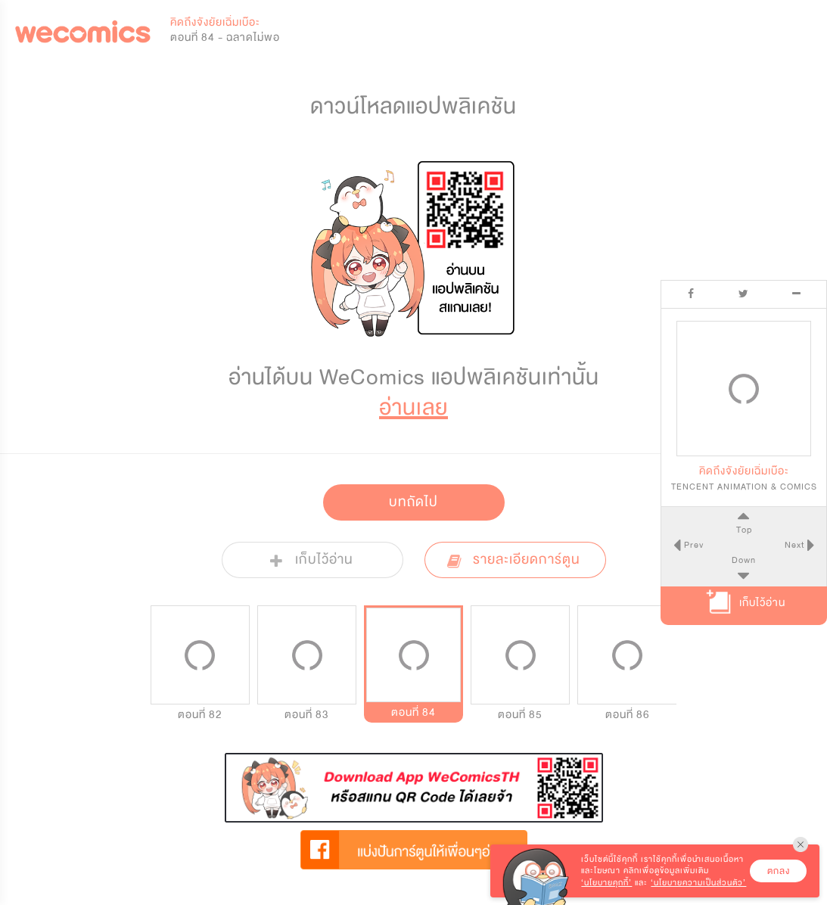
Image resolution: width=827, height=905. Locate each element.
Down (744, 560)
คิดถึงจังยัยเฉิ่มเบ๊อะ (215, 22)
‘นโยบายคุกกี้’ (606, 882)
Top (743, 529)
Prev (691, 544)
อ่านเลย (413, 407)
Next (796, 544)
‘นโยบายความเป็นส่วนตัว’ (698, 882)
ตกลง (778, 871)
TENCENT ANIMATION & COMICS (744, 486)
